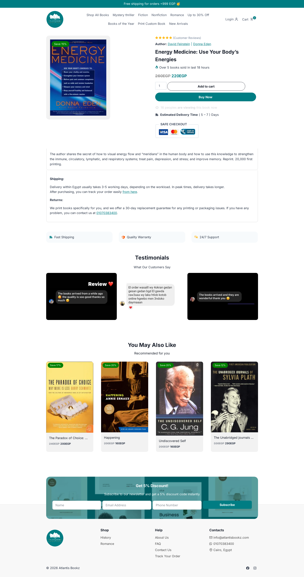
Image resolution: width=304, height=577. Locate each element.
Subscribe (227, 505)
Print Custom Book (151, 24)
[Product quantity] (160, 86)
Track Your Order (167, 556)
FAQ (158, 544)
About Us (162, 537)
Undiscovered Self (172, 441)
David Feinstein (179, 44)
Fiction (143, 15)
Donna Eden (202, 44)
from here (130, 192)
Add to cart (206, 86)
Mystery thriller (123, 15)
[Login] (231, 19)
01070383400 (106, 213)
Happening (112, 437)
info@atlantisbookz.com (229, 537)
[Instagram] (255, 568)
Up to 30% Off (198, 15)
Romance (177, 15)
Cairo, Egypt (220, 550)
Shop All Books (98, 15)
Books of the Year (121, 24)
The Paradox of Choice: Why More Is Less (80, 438)
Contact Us (163, 550)
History (105, 537)
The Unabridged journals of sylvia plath (242, 437)
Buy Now (205, 97)
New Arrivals (178, 24)
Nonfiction (159, 15)
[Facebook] (248, 568)
